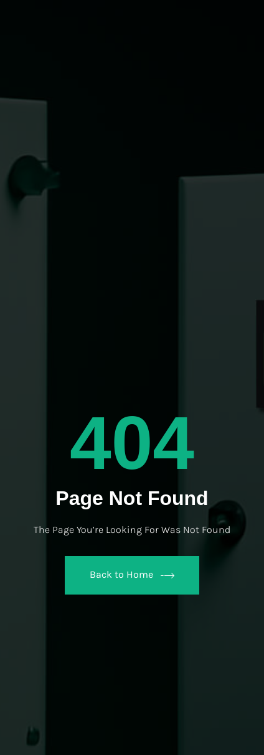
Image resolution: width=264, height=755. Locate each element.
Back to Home (132, 575)
